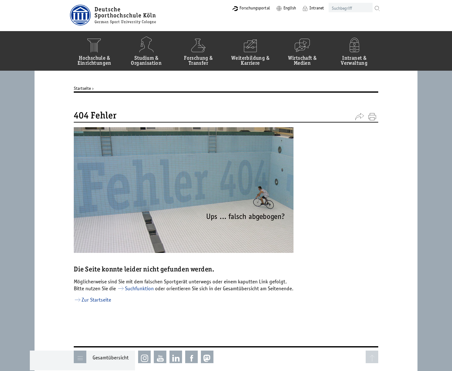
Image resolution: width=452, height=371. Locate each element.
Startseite (86, 88)
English (280, 7)
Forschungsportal (245, 7)
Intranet (307, 7)
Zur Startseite (101, 300)
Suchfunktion (144, 288)
